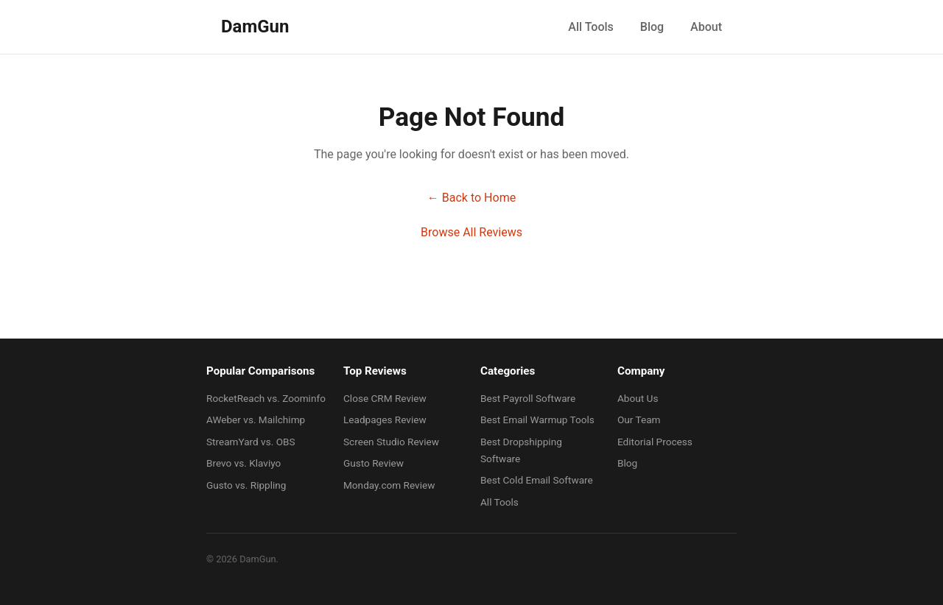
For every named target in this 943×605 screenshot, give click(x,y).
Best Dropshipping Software (521, 450)
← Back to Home (471, 198)
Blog (652, 27)
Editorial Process (655, 441)
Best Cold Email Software (536, 480)
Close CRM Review (385, 398)
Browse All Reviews (471, 232)
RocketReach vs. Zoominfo (266, 398)
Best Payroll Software (527, 398)
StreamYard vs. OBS (250, 441)
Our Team (639, 419)
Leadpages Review (385, 419)
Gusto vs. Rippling (246, 485)
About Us (637, 398)
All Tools (591, 27)
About (706, 27)
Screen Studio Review (391, 441)
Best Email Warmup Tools (537, 419)
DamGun (255, 26)
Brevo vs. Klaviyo (243, 463)
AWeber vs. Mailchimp (255, 419)
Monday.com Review (389, 485)
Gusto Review (373, 463)
